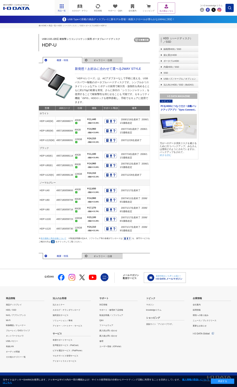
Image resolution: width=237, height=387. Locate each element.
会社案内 (197, 305)
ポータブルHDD (92, 26)
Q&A (101, 320)
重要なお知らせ (200, 326)
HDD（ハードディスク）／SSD (71, 26)
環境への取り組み (201, 315)
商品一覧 (52, 26)
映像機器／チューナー (16, 325)
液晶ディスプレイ (14, 305)
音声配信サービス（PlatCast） (66, 345)
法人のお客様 (59, 298)
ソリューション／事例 (62, 320)
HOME (44, 26)
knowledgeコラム (153, 310)
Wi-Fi (8, 320)
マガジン (150, 305)
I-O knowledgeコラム (212, 5)
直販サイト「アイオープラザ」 (160, 324)
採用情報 (197, 310)
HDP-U (103, 26)
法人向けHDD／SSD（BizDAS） (179, 84)
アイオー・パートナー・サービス (67, 326)
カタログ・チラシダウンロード (66, 310)
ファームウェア (106, 325)
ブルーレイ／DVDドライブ (18, 330)
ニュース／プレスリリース (204, 320)
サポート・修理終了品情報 (111, 310)
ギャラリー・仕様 (103, 60)
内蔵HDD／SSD (171, 67)
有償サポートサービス (62, 340)
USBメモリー (12, 341)
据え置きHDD (170, 55)
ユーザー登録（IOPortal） (110, 346)
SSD (166, 73)
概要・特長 (62, 60)
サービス (57, 333)
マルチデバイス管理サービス (65, 356)
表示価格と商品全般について (53, 238)
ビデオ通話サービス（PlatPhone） (68, 350)
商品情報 (10, 298)
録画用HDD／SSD (172, 49)
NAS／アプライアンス (16, 315)
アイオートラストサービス (64, 361)
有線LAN (10, 346)
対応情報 (103, 305)
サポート (104, 298)
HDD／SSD (11, 310)
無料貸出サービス (60, 315)
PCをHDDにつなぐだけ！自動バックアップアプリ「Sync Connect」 (179, 108)
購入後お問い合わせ (108, 336)
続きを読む (165, 155)
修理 (101, 341)
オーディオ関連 (13, 352)
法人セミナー (59, 305)
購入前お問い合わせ (108, 330)
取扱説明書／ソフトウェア (111, 315)
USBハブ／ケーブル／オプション (180, 79)
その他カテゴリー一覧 (16, 357)
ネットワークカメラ (15, 336)
